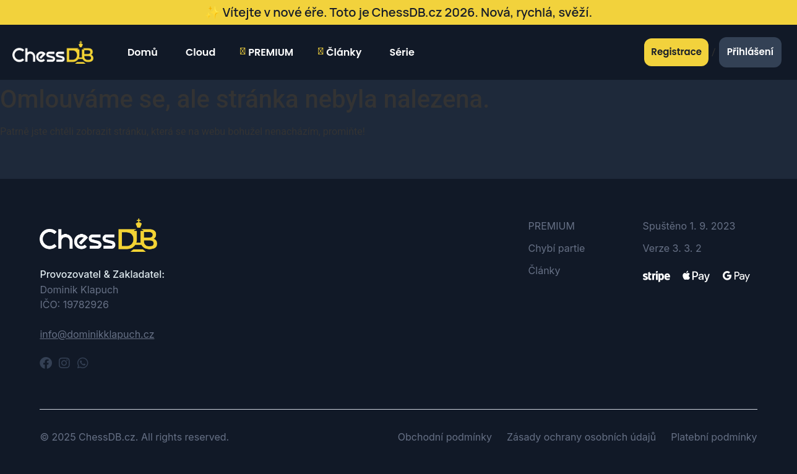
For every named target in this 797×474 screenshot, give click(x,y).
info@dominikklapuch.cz (97, 334)
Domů (141, 52)
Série (400, 52)
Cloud (199, 52)
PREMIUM (266, 52)
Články (339, 52)
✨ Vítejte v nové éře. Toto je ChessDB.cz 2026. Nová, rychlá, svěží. (398, 12)
